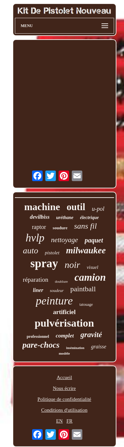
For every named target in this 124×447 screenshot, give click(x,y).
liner (38, 290)
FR (69, 421)
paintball (83, 289)
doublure (61, 281)
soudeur (57, 290)
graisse (98, 346)
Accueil (64, 377)
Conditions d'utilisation (64, 410)
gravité (91, 335)
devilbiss (40, 217)
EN (59, 421)
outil (75, 207)
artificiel (64, 311)
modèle (64, 353)
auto (30, 250)
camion (90, 277)
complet (65, 336)
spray (44, 263)
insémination (75, 348)
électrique (89, 217)
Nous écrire (64, 388)
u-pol (98, 209)
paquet (94, 240)
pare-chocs (41, 344)
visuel (92, 267)
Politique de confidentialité (64, 399)
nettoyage (64, 240)
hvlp (34, 238)
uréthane (64, 217)
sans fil (85, 226)
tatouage (86, 304)
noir (72, 265)
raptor (39, 227)
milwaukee (86, 250)
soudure (60, 227)
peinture (54, 301)
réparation (35, 279)
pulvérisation (64, 323)
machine (42, 206)
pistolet (52, 252)
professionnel (38, 336)
